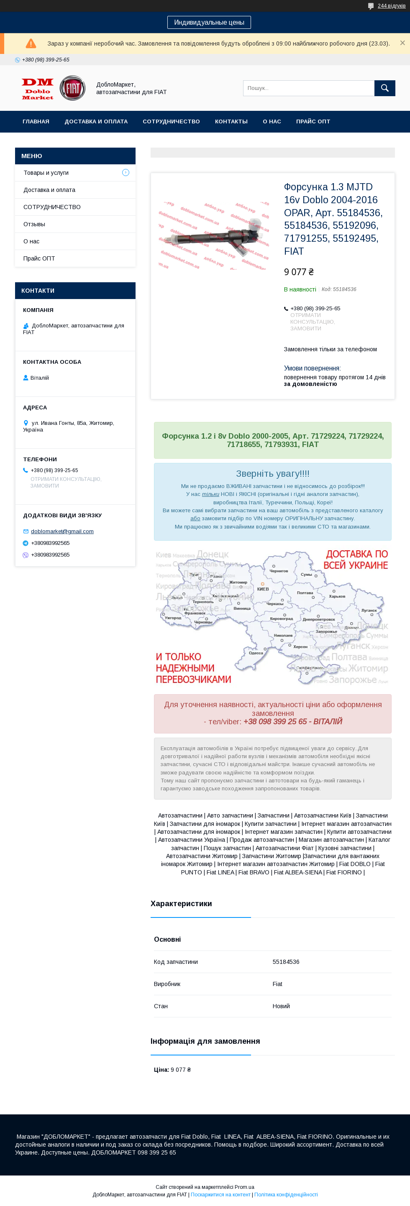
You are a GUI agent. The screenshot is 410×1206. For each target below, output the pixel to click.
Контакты (231, 121)
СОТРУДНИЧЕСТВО (52, 207)
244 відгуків (392, 6)
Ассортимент (45, 143)
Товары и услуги (46, 172)
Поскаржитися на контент (221, 1195)
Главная (36, 121)
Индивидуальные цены (209, 22)
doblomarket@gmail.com (62, 531)
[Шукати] (384, 88)
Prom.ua (244, 1187)
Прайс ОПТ (313, 121)
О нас (272, 121)
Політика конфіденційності (286, 1195)
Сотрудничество (171, 121)
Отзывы (34, 224)
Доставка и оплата (96, 121)
